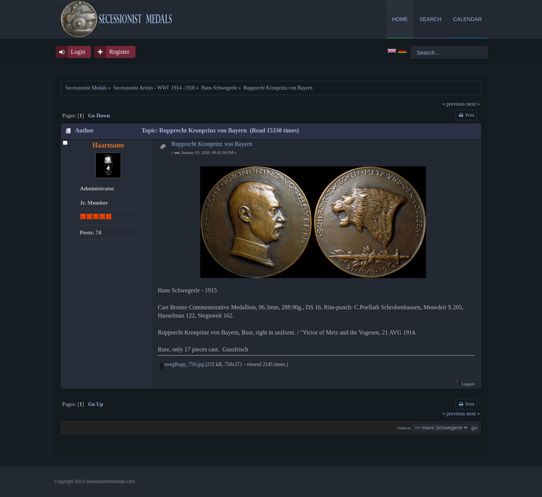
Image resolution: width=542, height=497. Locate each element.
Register (119, 52)
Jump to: (404, 428)
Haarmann (108, 145)
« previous (453, 104)
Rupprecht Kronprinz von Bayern (211, 144)
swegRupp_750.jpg (182, 364)
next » (473, 104)
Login (78, 52)
